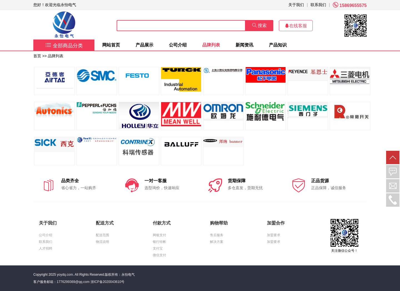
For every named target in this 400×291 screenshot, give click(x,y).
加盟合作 (276, 223)
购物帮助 (219, 223)
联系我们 (318, 5)
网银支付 (159, 235)
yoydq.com (65, 275)
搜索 (259, 25)
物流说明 (102, 242)
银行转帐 (159, 242)
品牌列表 (211, 45)
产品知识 (278, 45)
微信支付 (159, 255)
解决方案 (216, 242)
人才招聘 (45, 248)
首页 (37, 56)
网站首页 (111, 45)
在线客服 (296, 25)
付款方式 (162, 223)
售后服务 (216, 235)
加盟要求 (273, 235)
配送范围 (102, 235)
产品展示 (144, 45)
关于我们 (296, 5)
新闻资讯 (244, 45)
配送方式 (105, 223)
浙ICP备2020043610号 (108, 282)
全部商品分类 (64, 45)
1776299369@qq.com (73, 282)
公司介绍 (178, 45)
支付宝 (158, 248)
